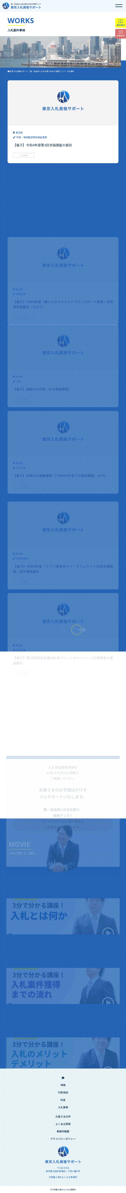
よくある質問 (63, 1124)
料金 (63, 1100)
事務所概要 (63, 1131)
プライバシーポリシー (63, 1139)
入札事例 (63, 1107)
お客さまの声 (63, 1116)
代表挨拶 (63, 1092)
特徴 (63, 1085)
